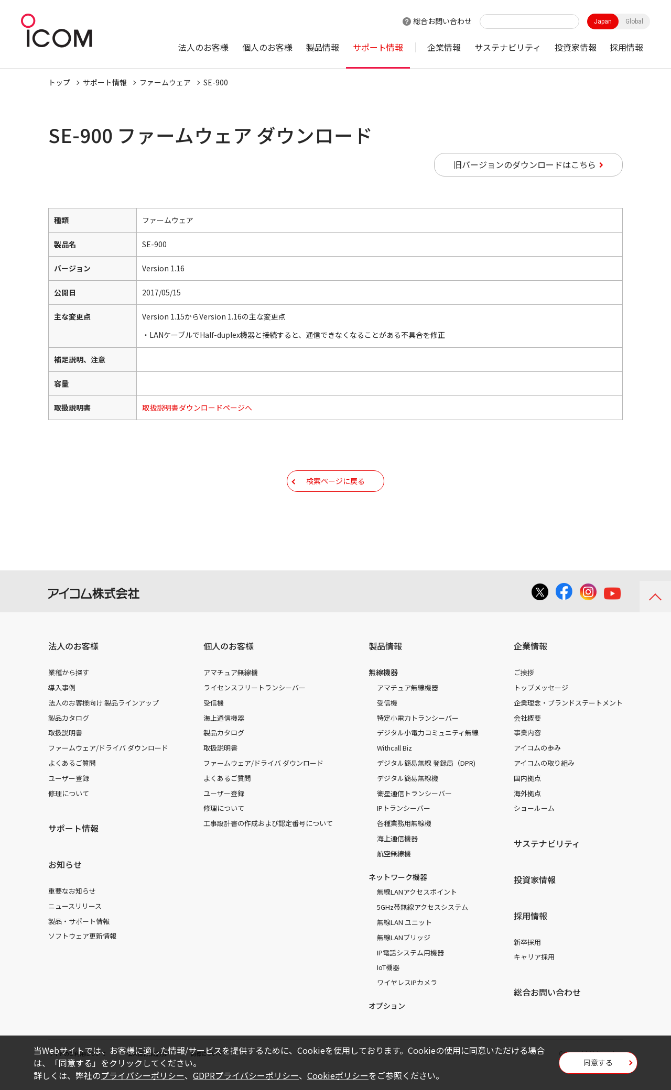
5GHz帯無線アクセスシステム (422, 923)
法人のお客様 (203, 47)
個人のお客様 (267, 47)
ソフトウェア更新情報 (82, 951)
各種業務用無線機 (404, 839)
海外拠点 (527, 809)
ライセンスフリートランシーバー (254, 703)
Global (634, 21)
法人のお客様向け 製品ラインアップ (103, 718)
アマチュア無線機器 (407, 703)
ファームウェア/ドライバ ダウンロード (108, 763)
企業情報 (444, 47)
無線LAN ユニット (404, 938)
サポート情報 (378, 47)
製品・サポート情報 (79, 937)
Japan (603, 21)
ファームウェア (165, 82)
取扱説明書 (65, 748)
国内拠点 (527, 794)
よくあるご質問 (72, 779)
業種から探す (68, 688)
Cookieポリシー (338, 1075)
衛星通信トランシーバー (414, 809)
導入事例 (61, 703)
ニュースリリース (75, 922)
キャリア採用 (534, 972)
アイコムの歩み (537, 763)
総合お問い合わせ (442, 21)
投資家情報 (576, 47)
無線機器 (383, 687)
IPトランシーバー (403, 824)
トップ (59, 82)
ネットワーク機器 (398, 892)
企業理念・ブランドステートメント (568, 718)
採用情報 (626, 47)
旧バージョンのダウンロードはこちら (524, 164)
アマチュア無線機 (230, 688)
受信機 (213, 718)
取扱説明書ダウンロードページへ (197, 407)
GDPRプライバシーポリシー (246, 1075)
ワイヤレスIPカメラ (407, 998)
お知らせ (65, 880)
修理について (68, 809)
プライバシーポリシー (143, 1075)
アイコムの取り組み (544, 779)
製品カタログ (68, 734)
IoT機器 (388, 983)
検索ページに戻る (335, 488)
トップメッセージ (541, 703)
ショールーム (534, 824)
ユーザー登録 (68, 794)
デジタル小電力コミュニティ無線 (428, 748)
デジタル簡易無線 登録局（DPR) (426, 779)
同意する (598, 1066)
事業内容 (527, 748)
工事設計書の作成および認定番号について (268, 839)
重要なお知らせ (72, 906)
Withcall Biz (394, 763)
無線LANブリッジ (403, 953)
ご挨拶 (524, 688)
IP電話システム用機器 (410, 968)
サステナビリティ (507, 47)
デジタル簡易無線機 (407, 794)
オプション (387, 1021)
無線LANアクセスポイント (417, 907)
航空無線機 (394, 869)
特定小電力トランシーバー (418, 734)
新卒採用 (527, 958)
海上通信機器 (223, 734)
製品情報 (322, 47)
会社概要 (527, 734)
